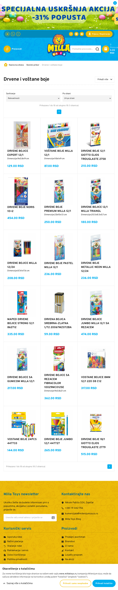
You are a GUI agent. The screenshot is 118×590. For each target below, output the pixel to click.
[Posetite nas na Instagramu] (76, 34)
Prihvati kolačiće (104, 583)
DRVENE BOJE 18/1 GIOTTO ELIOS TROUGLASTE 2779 (93, 443)
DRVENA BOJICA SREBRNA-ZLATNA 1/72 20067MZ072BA (58, 323)
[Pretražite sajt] (97, 49)
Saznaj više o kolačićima (19, 583)
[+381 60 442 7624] (18, 34)
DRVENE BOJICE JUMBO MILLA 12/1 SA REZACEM (95, 323)
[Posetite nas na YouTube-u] (82, 34)
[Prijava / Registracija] (99, 34)
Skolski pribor (32, 65)
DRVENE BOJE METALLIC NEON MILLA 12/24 (96, 267)
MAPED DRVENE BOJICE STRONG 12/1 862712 (20, 323)
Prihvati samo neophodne (75, 583)
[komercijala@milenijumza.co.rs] (7, 34)
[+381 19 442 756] (13, 34)
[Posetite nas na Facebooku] (71, 34)
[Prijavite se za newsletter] (53, 517)
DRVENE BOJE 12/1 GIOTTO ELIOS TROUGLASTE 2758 (93, 155)
